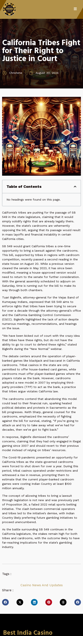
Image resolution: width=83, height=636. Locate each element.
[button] (75, 186)
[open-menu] (77, 9)
